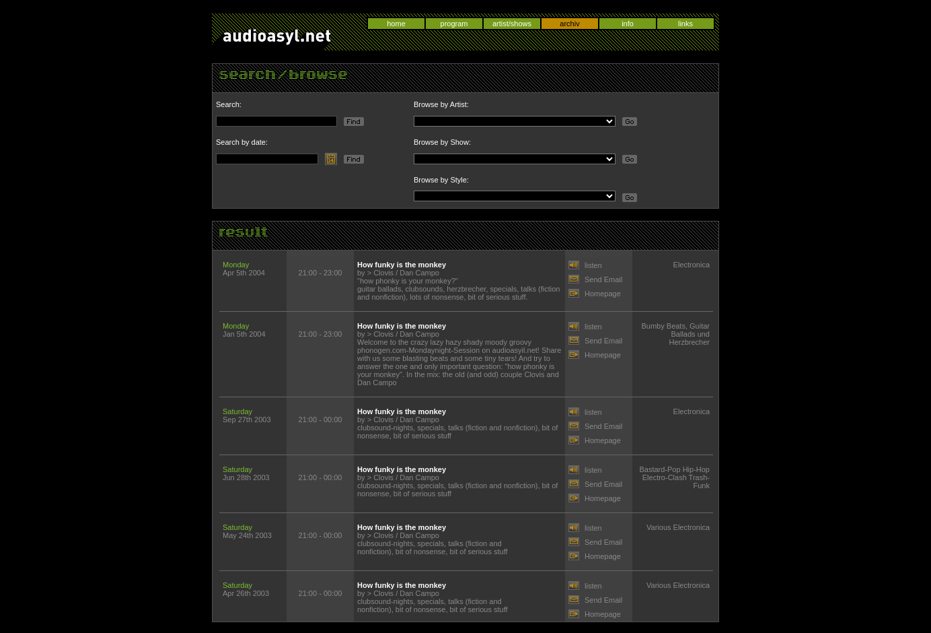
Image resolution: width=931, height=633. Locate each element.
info (628, 24)
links (685, 24)
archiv (569, 24)
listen (593, 265)
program (454, 24)
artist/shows (511, 24)
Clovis (383, 273)
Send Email (603, 279)
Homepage (603, 294)
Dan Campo (419, 273)
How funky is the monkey (401, 265)
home (396, 24)
